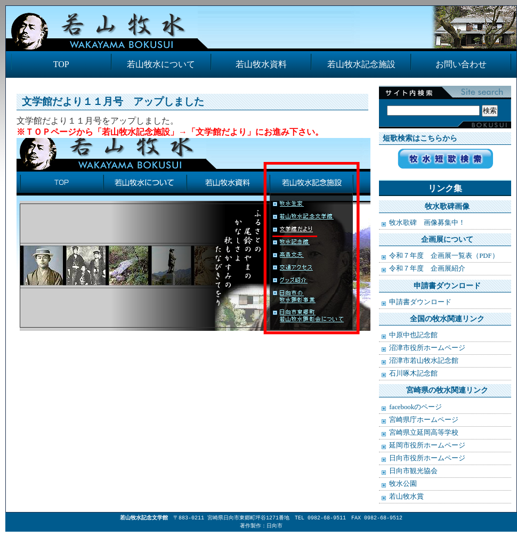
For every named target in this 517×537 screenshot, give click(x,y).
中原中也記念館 (413, 335)
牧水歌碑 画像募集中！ (427, 222)
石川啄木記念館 (413, 373)
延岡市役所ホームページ (427, 445)
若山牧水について (161, 64)
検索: (442, 99)
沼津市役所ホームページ (427, 348)
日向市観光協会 (413, 471)
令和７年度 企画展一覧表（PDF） (443, 255)
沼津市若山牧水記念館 (423, 360)
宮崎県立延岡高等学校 (423, 432)
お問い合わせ (461, 64)
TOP (61, 64)
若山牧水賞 (406, 496)
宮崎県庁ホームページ (423, 420)
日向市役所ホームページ (427, 458)
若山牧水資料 (261, 64)
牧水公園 (403, 483)
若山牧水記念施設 (361, 64)
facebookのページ (415, 407)
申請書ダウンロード (420, 302)
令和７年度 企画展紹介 (427, 268)
